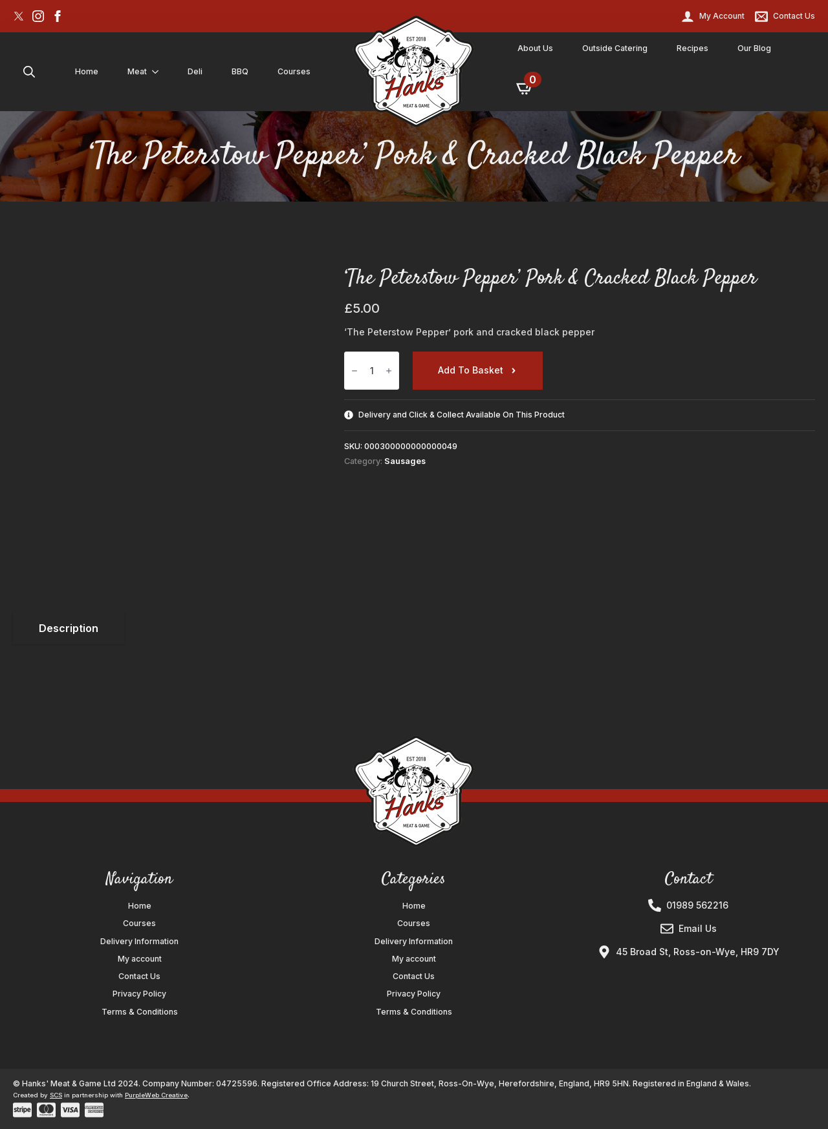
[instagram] (38, 16)
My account (140, 959)
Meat (137, 71)
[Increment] (389, 371)
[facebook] (57, 16)
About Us (535, 48)
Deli (195, 71)
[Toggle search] (29, 72)
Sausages (405, 461)
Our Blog (754, 48)
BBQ (240, 71)
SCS (56, 1095)
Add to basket (470, 369)
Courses (294, 71)
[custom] (19, 16)
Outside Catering (615, 48)
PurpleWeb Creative (156, 1095)
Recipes (692, 48)
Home (86, 71)
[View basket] (525, 87)
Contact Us (139, 976)
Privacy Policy (139, 994)
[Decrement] (354, 371)
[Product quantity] (371, 371)
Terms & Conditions (140, 1012)
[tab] (68, 628)
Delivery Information (139, 941)
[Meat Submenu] (157, 71)
